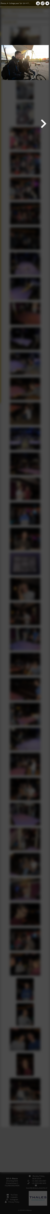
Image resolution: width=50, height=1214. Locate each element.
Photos (3, 3)
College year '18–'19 (17, 3)
